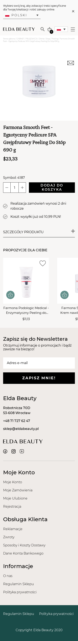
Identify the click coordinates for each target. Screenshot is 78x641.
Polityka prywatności (20, 592)
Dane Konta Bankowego (23, 553)
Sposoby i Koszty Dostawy (24, 545)
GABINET (20, 39)
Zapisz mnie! (39, 378)
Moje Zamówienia (17, 490)
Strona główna (9, 39)
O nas (7, 576)
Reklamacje (12, 529)
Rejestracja (12, 506)
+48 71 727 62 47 (16, 421)
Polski (16, 15)
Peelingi (55, 39)
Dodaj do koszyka (52, 187)
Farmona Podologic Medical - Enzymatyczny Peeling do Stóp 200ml (26, 310)
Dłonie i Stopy (44, 39)
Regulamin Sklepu (18, 584)
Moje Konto (12, 482)
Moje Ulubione (15, 498)
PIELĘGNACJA (32, 39)
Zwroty (8, 537)
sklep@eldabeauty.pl (21, 429)
